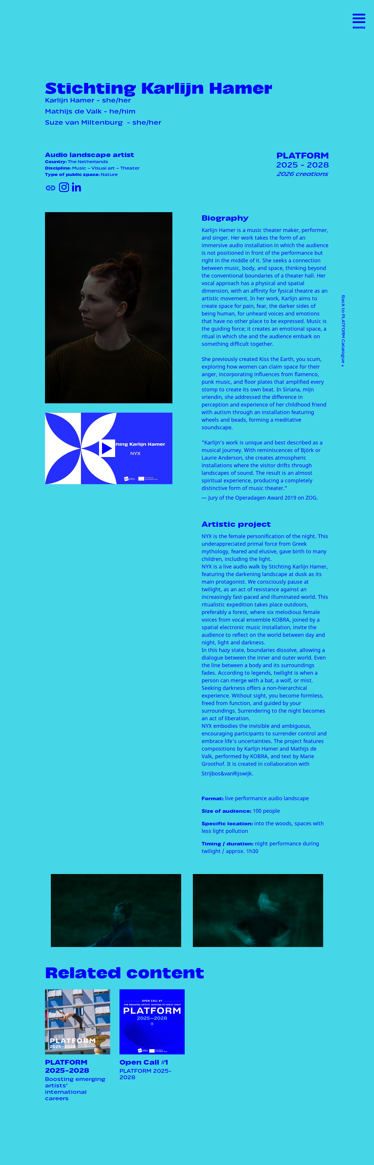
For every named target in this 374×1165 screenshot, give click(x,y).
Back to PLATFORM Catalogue (344, 331)
